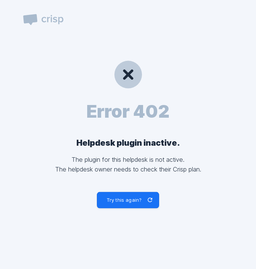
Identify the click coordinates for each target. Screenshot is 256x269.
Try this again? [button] (124, 200)
